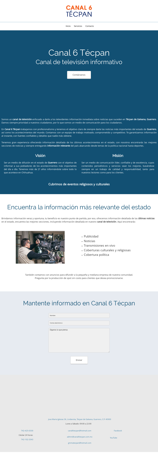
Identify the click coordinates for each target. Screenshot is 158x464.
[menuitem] (68, 26)
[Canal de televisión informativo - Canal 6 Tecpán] (79, 11)
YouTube (113, 437)
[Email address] (11, 11)
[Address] (4, 11)
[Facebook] (15, 11)
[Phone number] (8, 11)
